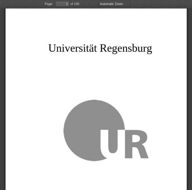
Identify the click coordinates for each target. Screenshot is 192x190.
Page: (49, 4)
